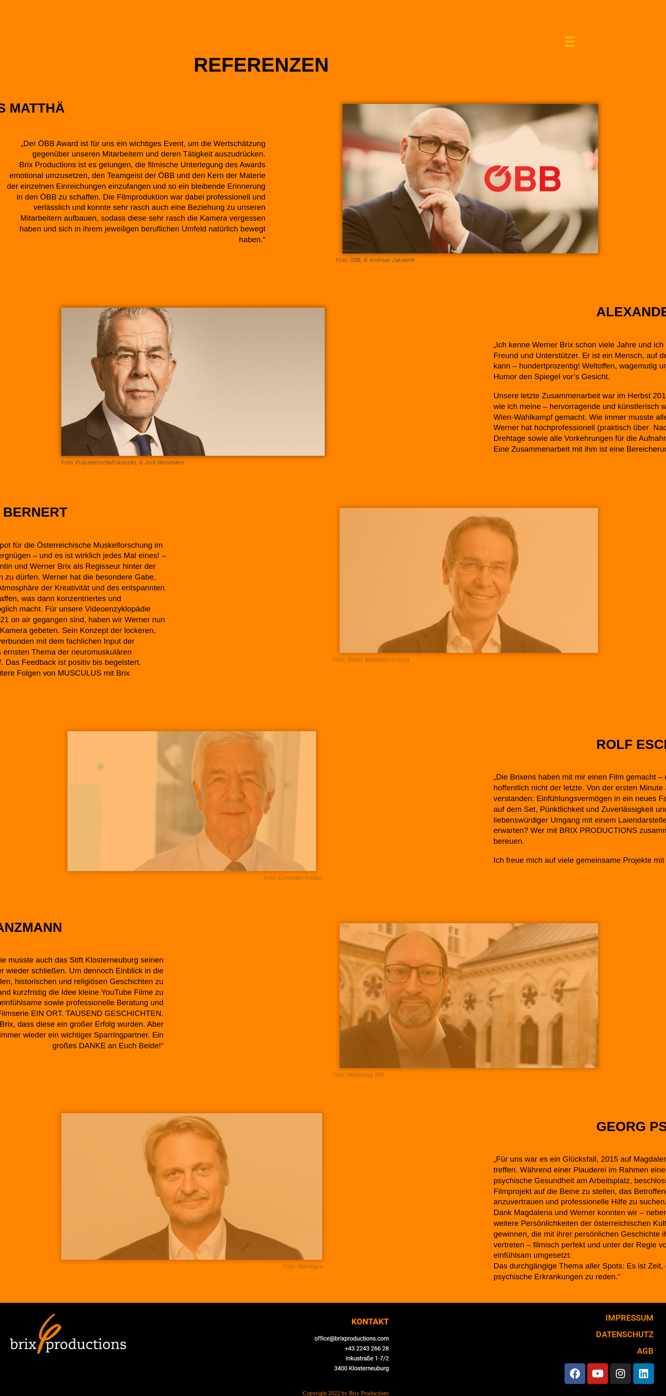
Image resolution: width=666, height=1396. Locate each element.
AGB (645, 1351)
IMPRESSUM (630, 1318)
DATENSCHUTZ (625, 1334)
